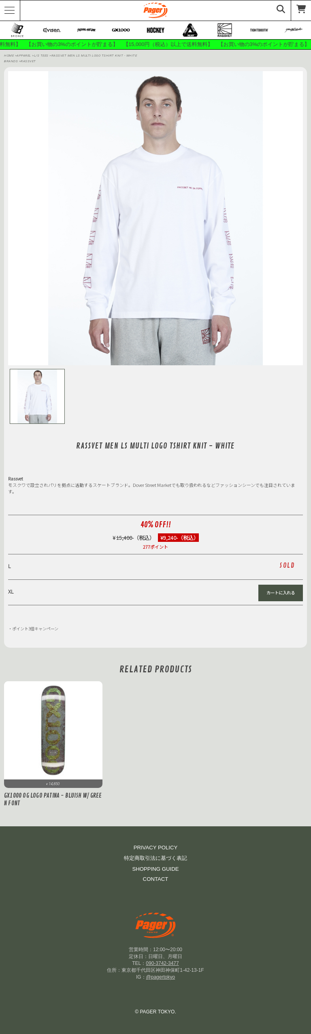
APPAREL (24, 56)
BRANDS (11, 61)
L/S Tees (42, 56)
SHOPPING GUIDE (155, 869)
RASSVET (28, 61)
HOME (9, 56)
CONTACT (155, 879)
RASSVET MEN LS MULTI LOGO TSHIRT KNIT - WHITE (94, 56)
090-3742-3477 (162, 963)
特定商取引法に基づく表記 (155, 858)
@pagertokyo (160, 977)
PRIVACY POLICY (156, 847)
